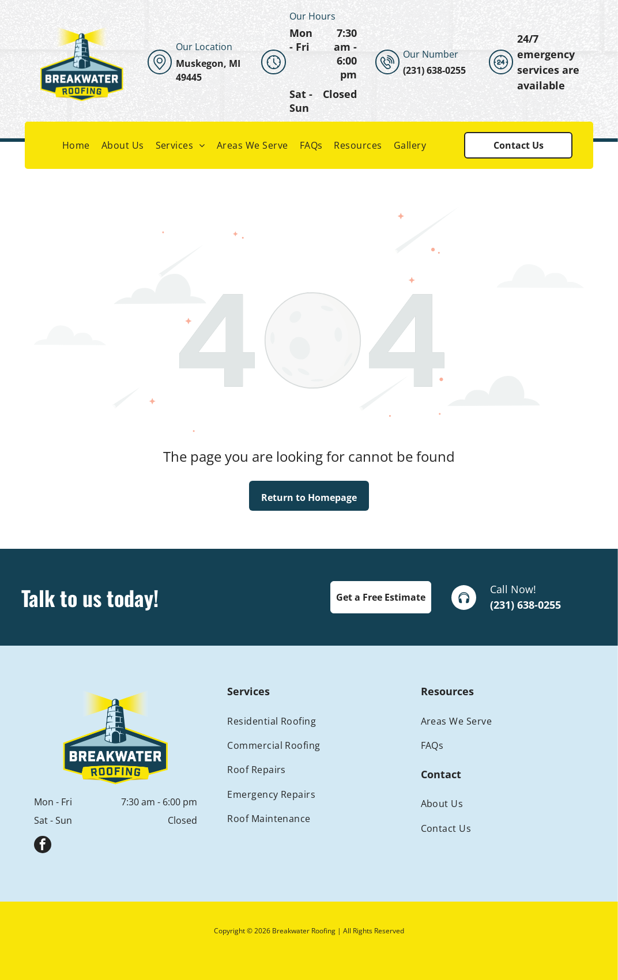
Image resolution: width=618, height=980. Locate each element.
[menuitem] (76, 145)
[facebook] (42, 846)
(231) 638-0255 (525, 605)
